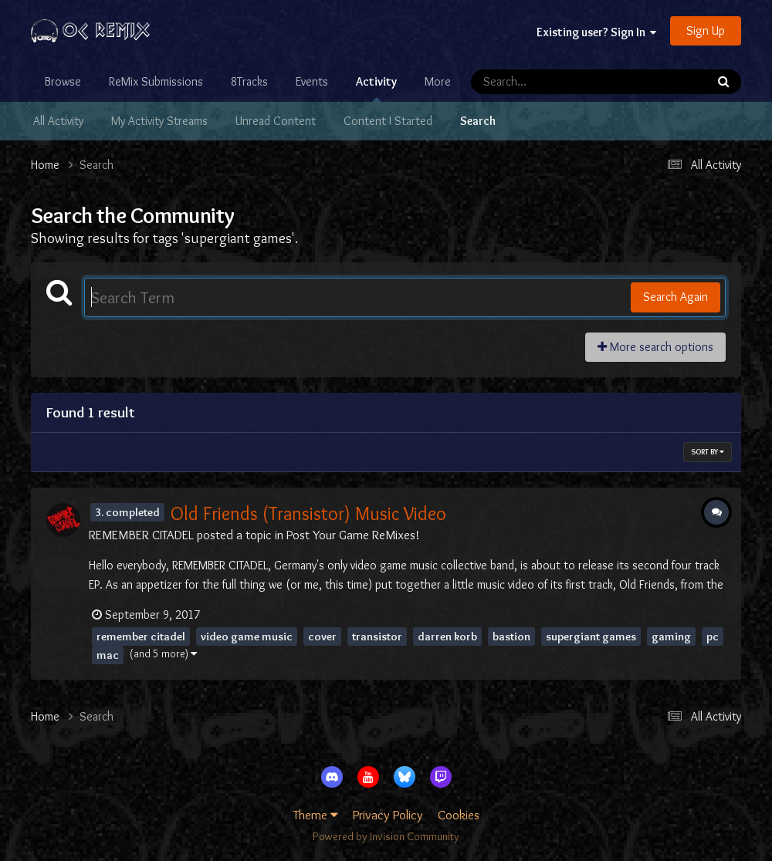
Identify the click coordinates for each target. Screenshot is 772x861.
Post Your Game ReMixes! (353, 534)
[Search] (544, 81)
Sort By (707, 452)
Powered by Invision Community (386, 836)
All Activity (58, 120)
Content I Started (388, 120)
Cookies (458, 814)
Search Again (675, 296)
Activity (376, 88)
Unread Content (275, 120)
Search (478, 120)
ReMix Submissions (156, 81)
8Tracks (249, 81)
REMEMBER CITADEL (141, 534)
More (438, 81)
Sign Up (705, 30)
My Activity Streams (159, 120)
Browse (63, 81)
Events (312, 81)
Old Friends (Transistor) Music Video (308, 513)
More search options (655, 346)
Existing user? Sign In (596, 32)
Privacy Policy (388, 814)
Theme (315, 814)
